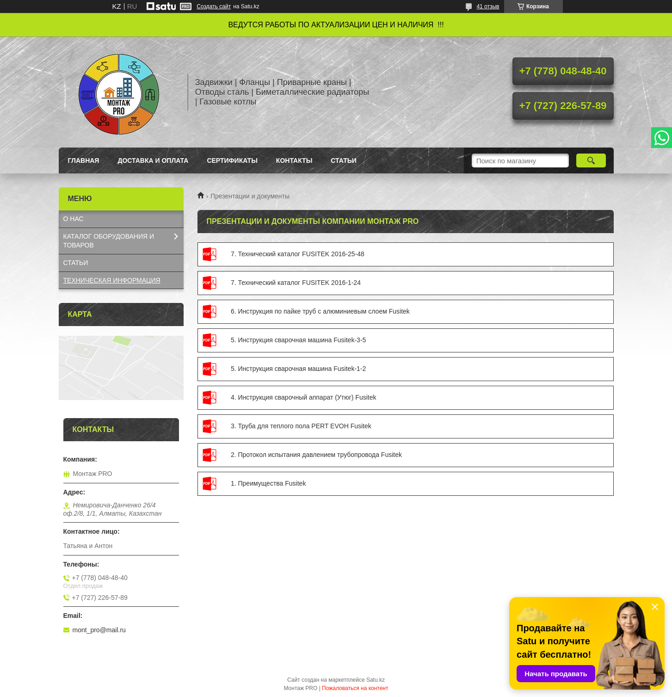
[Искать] (591, 160)
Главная (83, 160)
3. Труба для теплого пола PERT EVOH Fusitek (213, 426)
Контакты (294, 160)
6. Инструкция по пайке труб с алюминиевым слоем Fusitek (213, 312)
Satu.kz (375, 680)
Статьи (344, 160)
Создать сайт (214, 6)
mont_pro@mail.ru (99, 630)
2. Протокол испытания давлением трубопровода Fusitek (213, 455)
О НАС (73, 218)
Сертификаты (232, 160)
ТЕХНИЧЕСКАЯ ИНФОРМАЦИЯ (111, 280)
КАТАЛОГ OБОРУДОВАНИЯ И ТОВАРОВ (108, 241)
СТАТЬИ (75, 262)
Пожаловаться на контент (355, 688)
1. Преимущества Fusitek (213, 484)
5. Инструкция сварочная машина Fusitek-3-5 (213, 340)
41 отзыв (487, 6)
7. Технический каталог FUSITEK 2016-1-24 (213, 283)
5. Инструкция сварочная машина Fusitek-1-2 (213, 369)
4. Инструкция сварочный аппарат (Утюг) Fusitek (213, 398)
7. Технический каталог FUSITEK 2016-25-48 (213, 254)
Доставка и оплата (152, 160)
